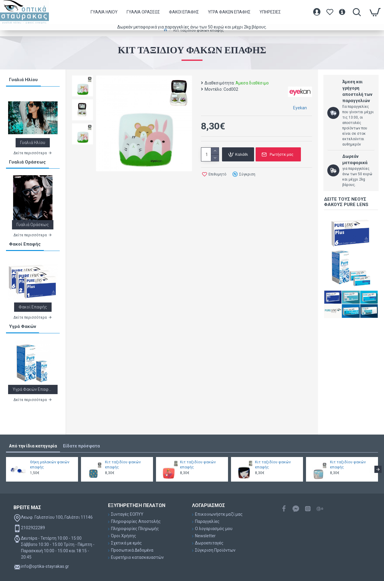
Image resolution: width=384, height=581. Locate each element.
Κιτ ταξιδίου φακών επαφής (123, 464)
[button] (378, 469)
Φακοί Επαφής (25, 244)
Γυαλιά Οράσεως (27, 162)
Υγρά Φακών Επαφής (33, 389)
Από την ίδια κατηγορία (33, 446)
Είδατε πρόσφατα (81, 446)
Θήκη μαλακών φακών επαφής (49, 464)
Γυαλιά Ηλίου (23, 79)
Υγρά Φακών (22, 326)
